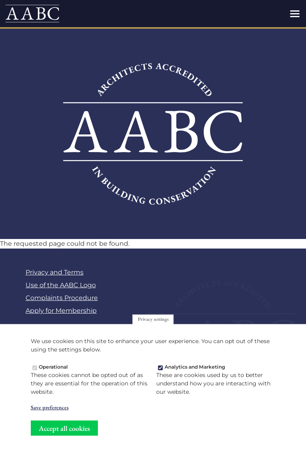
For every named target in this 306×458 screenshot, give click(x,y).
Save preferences (50, 409)
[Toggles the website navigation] (295, 13)
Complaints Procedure (62, 298)
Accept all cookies (64, 430)
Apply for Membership (61, 310)
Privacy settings (153, 321)
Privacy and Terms (54, 272)
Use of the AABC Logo (61, 285)
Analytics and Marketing (195, 369)
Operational (53, 369)
